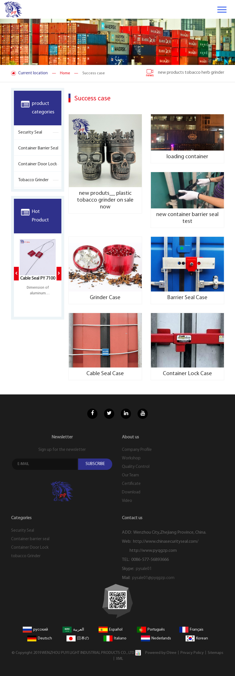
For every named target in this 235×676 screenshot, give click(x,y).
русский (35, 630)
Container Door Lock (37, 164)
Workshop (131, 458)
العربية (73, 630)
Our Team (130, 475)
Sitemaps (215, 653)
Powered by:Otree (160, 653)
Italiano (114, 638)
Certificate (131, 484)
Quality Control (135, 467)
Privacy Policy (192, 653)
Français (191, 630)
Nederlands (156, 638)
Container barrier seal (38, 148)
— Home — (65, 73)
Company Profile (137, 450)
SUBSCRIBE (95, 464)
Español (110, 630)
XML (119, 659)
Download (131, 492)
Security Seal (30, 132)
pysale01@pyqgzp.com (153, 578)
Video (127, 501)
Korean (197, 638)
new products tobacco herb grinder (185, 72)
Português (151, 630)
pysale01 (144, 569)
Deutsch (39, 638)
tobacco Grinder (33, 180)
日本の (77, 638)
